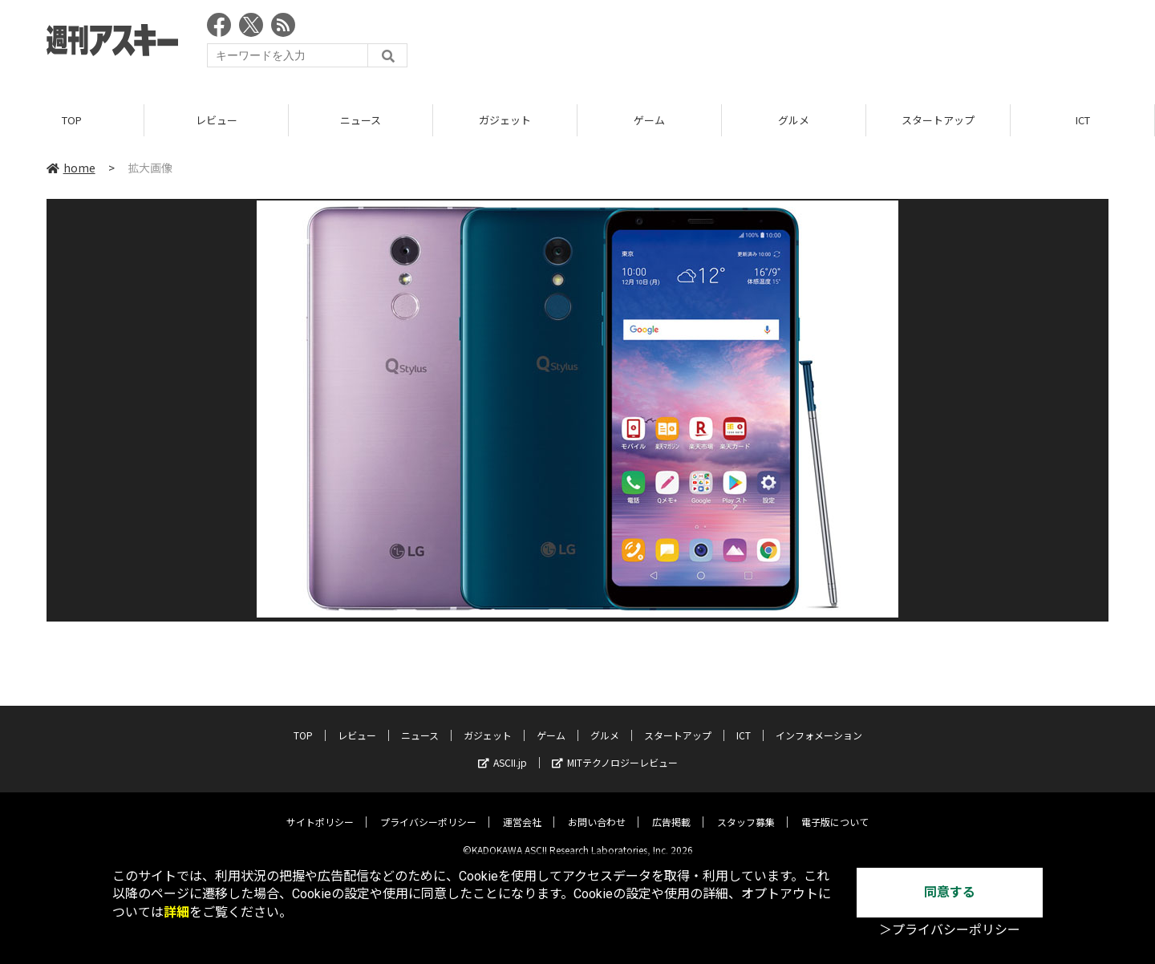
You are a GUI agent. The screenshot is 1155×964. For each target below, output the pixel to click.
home (71, 168)
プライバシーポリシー (428, 809)
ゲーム (649, 120)
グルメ (793, 120)
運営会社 (522, 809)
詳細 (176, 912)
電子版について (835, 809)
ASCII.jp (502, 750)
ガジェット (505, 120)
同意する (949, 892)
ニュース (360, 120)
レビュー (216, 120)
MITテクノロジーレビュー (615, 750)
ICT (1083, 120)
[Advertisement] (816, 44)
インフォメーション (819, 723)
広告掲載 (671, 809)
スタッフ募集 (746, 809)
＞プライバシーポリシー (949, 930)
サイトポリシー (320, 809)
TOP (72, 120)
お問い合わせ (597, 809)
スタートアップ (938, 120)
